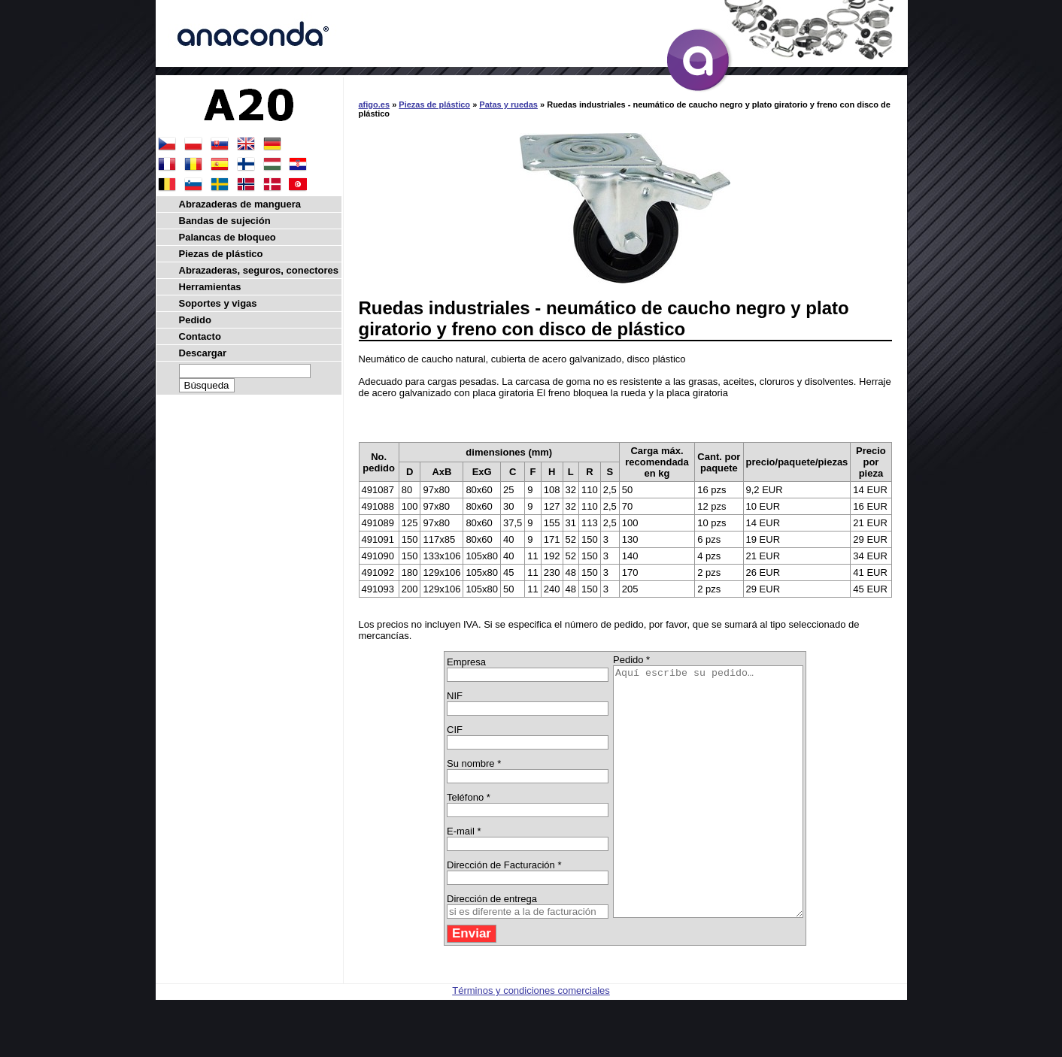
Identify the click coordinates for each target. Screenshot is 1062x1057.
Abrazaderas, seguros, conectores (258, 270)
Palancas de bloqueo (227, 237)
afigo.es (374, 104)
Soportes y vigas (218, 303)
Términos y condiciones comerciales (531, 1040)
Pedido (195, 320)
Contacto (200, 336)
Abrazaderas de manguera (240, 204)
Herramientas (210, 286)
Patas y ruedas (508, 104)
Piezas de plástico (434, 104)
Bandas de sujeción (225, 220)
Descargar (203, 353)
